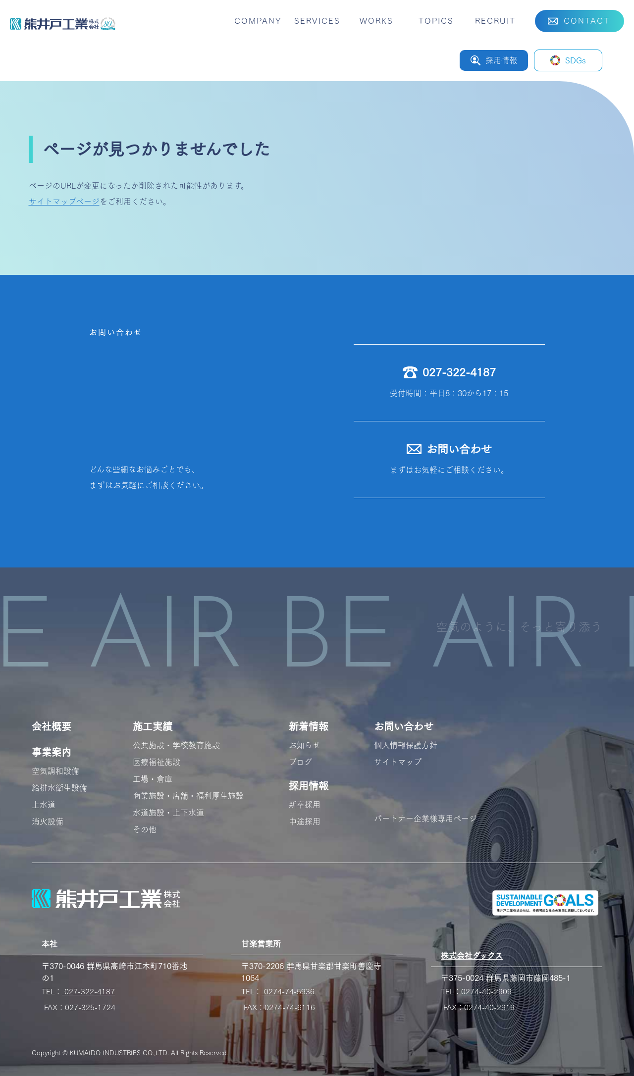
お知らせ (304, 745)
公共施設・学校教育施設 (176, 745)
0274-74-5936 (288, 991)
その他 (145, 829)
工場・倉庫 (152, 779)
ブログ (300, 762)
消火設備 (47, 821)
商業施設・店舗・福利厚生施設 (188, 796)
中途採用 (304, 821)
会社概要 (51, 726)
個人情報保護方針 (405, 745)
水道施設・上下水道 (168, 813)
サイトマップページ (64, 201)
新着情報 (308, 726)
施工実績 (152, 726)
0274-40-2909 (486, 991)
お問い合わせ (403, 726)
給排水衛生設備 (59, 788)
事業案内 (51, 752)
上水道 (43, 805)
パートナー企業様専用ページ (425, 818)
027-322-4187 (88, 991)
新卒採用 (304, 805)
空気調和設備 (55, 771)
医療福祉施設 (156, 762)
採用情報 (308, 786)
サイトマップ (398, 762)
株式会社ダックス (472, 956)
